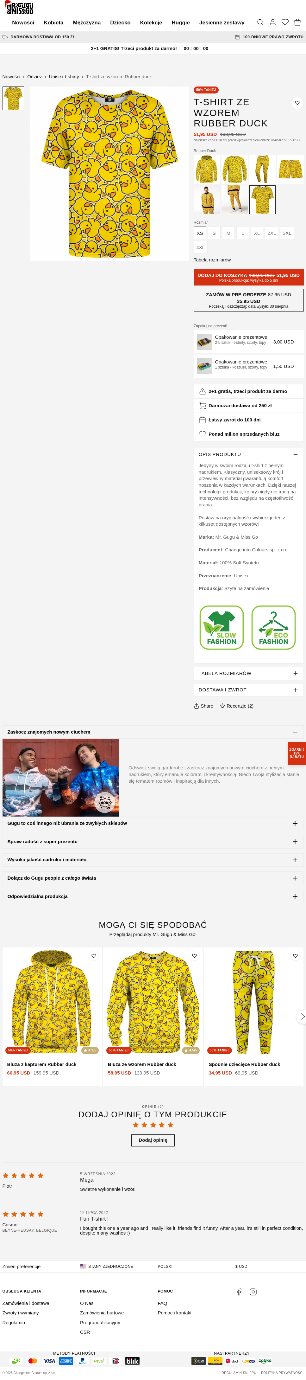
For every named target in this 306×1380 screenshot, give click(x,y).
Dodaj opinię (153, 1140)
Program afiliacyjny (100, 1322)
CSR (85, 1332)
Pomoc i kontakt (175, 1312)
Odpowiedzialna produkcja (37, 896)
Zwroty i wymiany (21, 1312)
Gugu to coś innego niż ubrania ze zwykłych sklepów (67, 823)
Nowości (23, 23)
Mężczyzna (87, 23)
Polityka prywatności (282, 1373)
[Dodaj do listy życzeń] (297, 103)
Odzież (34, 76)
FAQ (162, 1303)
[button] (249, 341)
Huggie (181, 23)
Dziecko (120, 23)
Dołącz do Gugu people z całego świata (51, 878)
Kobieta (53, 23)
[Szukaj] (260, 23)
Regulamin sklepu (239, 1373)
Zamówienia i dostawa (26, 1303)
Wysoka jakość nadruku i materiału (46, 859)
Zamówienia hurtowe (102, 1312)
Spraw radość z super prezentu (42, 841)
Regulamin (14, 1322)
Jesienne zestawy (222, 23)
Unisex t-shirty (64, 76)
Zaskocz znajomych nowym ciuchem (48, 732)
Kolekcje (151, 23)
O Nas (87, 1303)
